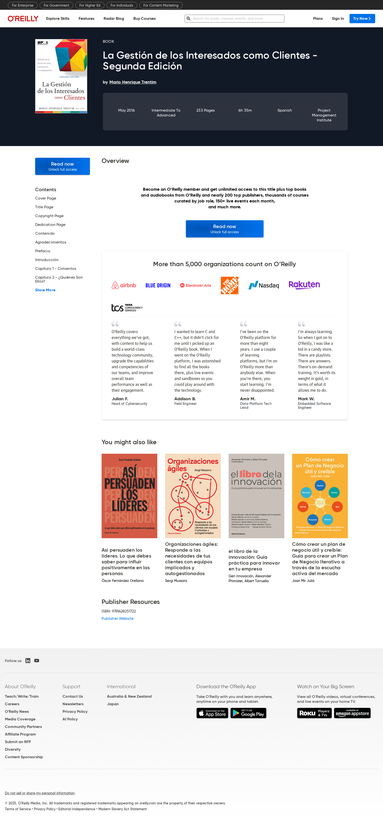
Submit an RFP (18, 741)
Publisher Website (118, 618)
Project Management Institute (324, 115)
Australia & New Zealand (129, 696)
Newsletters (73, 703)
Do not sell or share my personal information (39, 793)
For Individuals (122, 5)
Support (72, 686)
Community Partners (23, 726)
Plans (318, 18)
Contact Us (73, 696)
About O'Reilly (20, 686)
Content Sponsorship (24, 756)
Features (86, 18)
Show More (45, 290)
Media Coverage (20, 719)
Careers (12, 703)
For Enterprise (22, 5)
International (121, 686)
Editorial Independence (76, 809)
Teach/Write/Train (22, 696)
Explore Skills (57, 18)
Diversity (13, 749)
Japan (113, 703)
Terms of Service (18, 809)
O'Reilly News (17, 711)
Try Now (362, 18)
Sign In (338, 18)
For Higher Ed (89, 5)
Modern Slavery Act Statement (122, 809)
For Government (56, 5)
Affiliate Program (20, 734)
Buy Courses (144, 18)
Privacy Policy (75, 711)
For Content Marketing (161, 5)
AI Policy (70, 719)
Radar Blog (114, 18)
